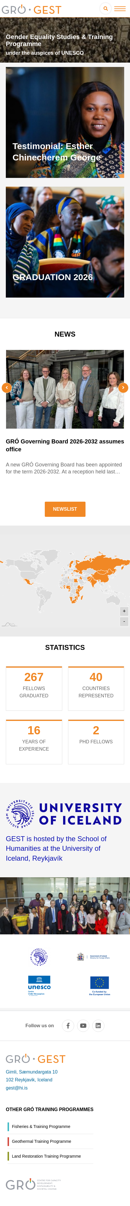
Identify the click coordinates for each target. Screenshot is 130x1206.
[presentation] (16, 388)
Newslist (65, 509)
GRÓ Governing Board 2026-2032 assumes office (65, 445)
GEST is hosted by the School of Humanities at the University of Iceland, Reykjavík (56, 848)
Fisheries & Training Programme (41, 1126)
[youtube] (83, 1026)
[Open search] (105, 8)
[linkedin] (98, 1026)
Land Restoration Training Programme (46, 1156)
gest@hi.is (17, 1087)
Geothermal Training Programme (41, 1141)
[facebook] (68, 1026)
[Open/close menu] (120, 8)
